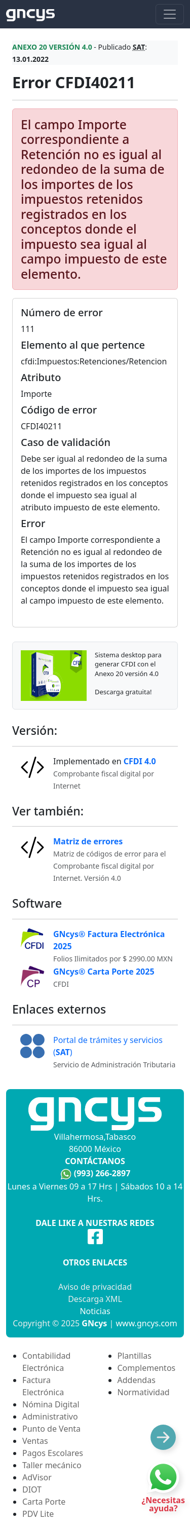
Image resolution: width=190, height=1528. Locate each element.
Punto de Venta (51, 1428)
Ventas (35, 1440)
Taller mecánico (52, 1465)
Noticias (95, 1311)
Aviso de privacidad (95, 1286)
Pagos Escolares (52, 1453)
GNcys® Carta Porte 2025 (104, 971)
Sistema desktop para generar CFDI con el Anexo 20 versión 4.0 (128, 664)
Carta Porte (43, 1501)
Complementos (147, 1367)
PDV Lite (38, 1513)
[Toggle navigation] (170, 14)
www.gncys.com (146, 1323)
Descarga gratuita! (123, 691)
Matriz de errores (88, 841)
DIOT (32, 1489)
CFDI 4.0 (140, 761)
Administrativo (50, 1416)
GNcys (94, 1323)
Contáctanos (95, 1161)
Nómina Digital (51, 1404)
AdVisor (37, 1477)
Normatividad (144, 1392)
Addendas (137, 1380)
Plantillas (134, 1355)
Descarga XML (95, 1299)
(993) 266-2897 (102, 1173)
